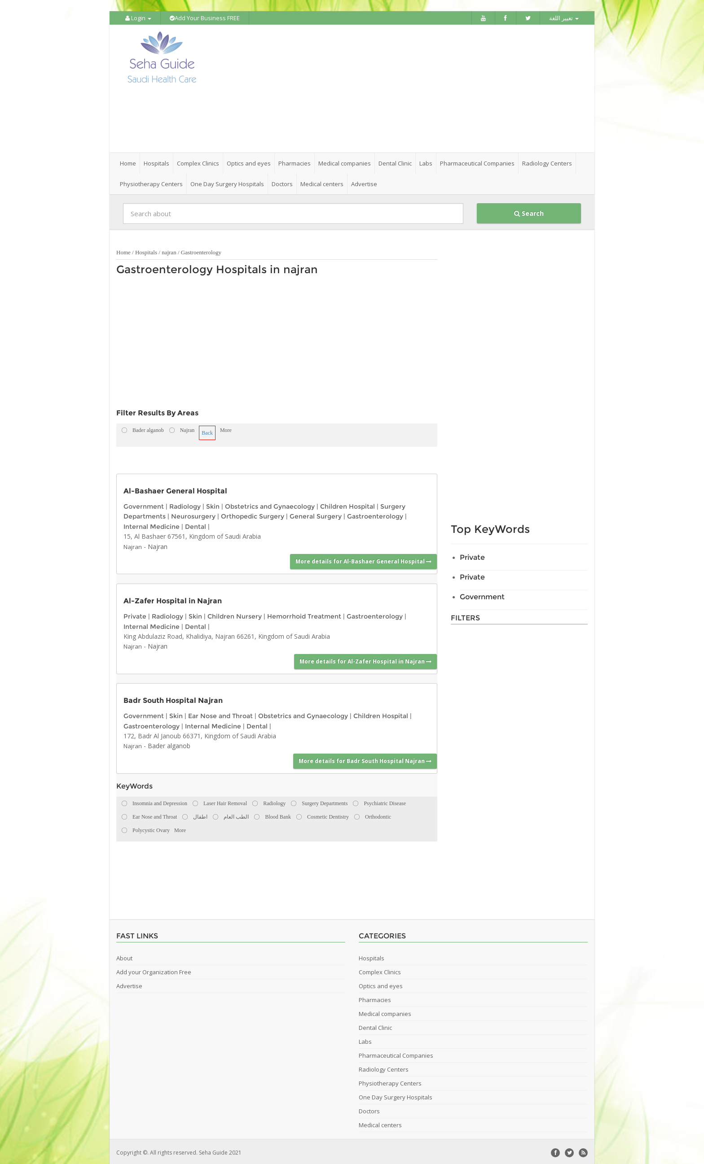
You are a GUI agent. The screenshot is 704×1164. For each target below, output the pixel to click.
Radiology (185, 504)
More (226, 428)
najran (169, 250)
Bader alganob (169, 743)
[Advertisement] (402, 87)
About (124, 956)
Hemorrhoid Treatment (304, 614)
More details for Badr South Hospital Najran (365, 759)
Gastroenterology (201, 250)
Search (529, 211)
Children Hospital (347, 504)
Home (128, 161)
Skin (213, 504)
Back (207, 430)
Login (138, 18)
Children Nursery (234, 614)
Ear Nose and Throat (220, 714)
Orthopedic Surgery (252, 514)
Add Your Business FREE (205, 18)
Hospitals (146, 250)
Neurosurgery (193, 514)
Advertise (364, 182)
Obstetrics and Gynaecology (270, 504)
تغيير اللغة (564, 18)
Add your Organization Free (153, 970)
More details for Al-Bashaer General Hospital (363, 559)
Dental (195, 524)
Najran (132, 545)
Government (143, 504)
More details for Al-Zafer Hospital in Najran (365, 659)
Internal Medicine (151, 524)
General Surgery (316, 514)
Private (134, 614)
